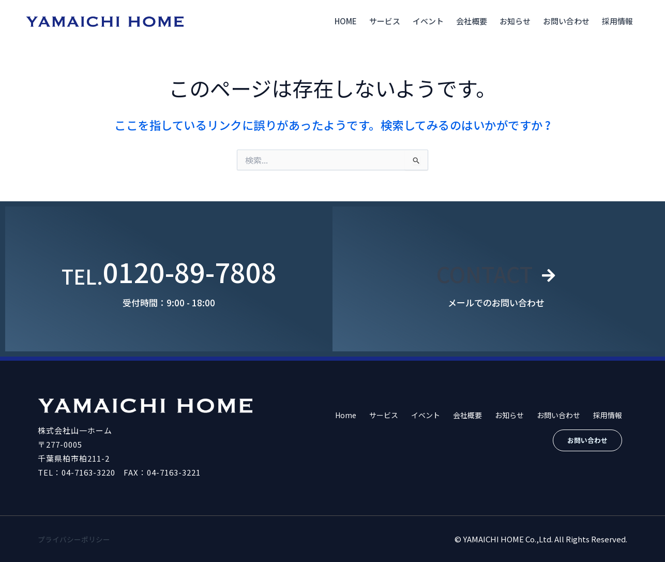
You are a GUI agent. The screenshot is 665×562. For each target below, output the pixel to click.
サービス (384, 21)
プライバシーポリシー (76, 539)
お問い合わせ (566, 21)
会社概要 (471, 21)
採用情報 (617, 21)
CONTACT (483, 271)
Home (346, 21)
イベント (428, 21)
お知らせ (515, 21)
